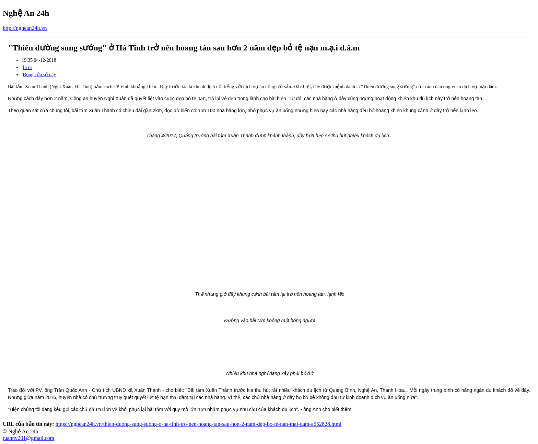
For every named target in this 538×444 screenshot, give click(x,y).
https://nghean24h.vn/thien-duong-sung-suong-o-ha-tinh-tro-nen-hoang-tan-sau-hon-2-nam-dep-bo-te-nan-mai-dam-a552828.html (199, 424)
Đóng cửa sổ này (39, 74)
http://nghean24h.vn (25, 28)
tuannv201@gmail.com (28, 438)
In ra (27, 67)
